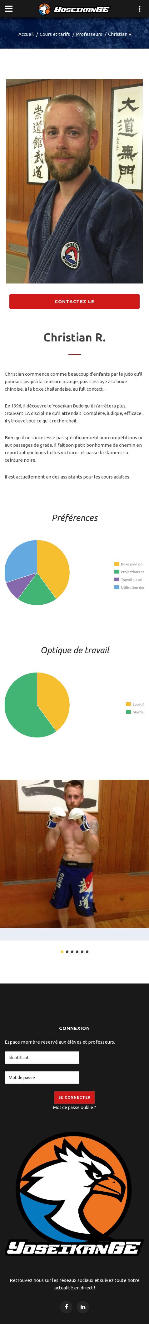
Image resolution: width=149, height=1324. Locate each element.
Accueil (26, 34)
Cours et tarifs (55, 34)
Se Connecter (74, 1097)
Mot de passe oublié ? (74, 1107)
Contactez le (74, 301)
